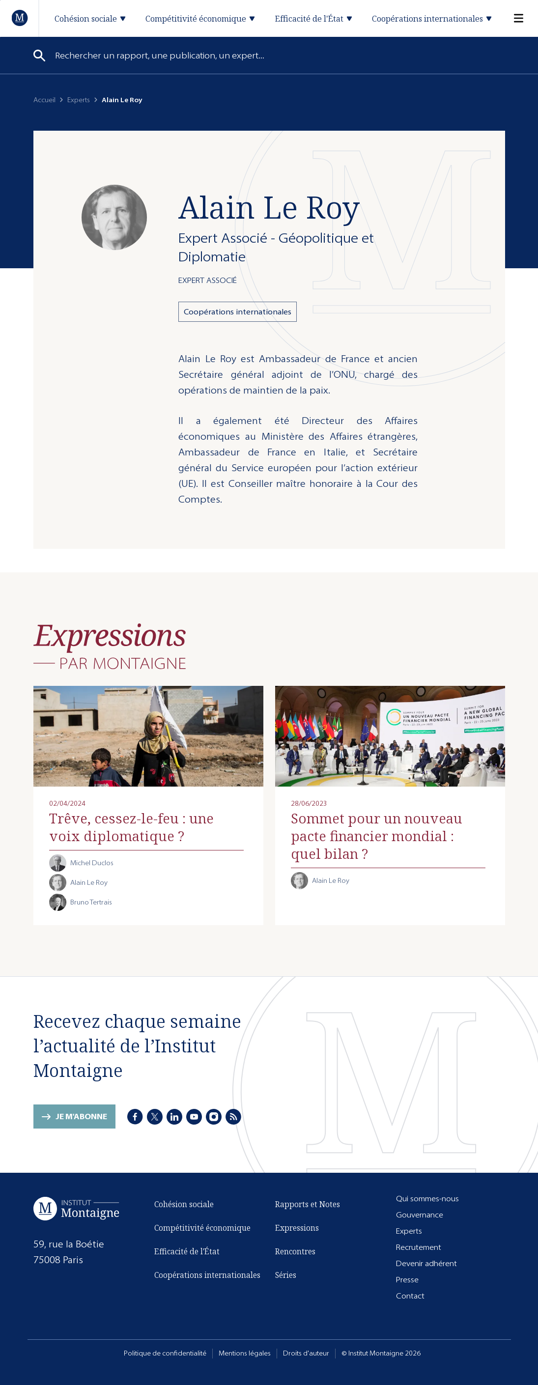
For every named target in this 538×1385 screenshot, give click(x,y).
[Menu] (512, 18)
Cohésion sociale (184, 1204)
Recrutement (418, 1247)
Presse (407, 1279)
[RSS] (233, 1117)
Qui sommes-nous (427, 1198)
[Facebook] (135, 1117)
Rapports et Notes (307, 1204)
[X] (155, 1117)
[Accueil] (19, 18)
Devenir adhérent (426, 1263)
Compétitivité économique (202, 1227)
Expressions (297, 1227)
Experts (78, 100)
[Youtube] (194, 1117)
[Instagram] (214, 1117)
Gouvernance (419, 1214)
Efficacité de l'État (187, 1251)
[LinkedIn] (174, 1117)
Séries (285, 1275)
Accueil (44, 100)
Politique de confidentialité (165, 1353)
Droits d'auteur (306, 1353)
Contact (410, 1295)
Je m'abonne (81, 1116)
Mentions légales (245, 1353)
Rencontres (295, 1251)
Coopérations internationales (237, 311)
